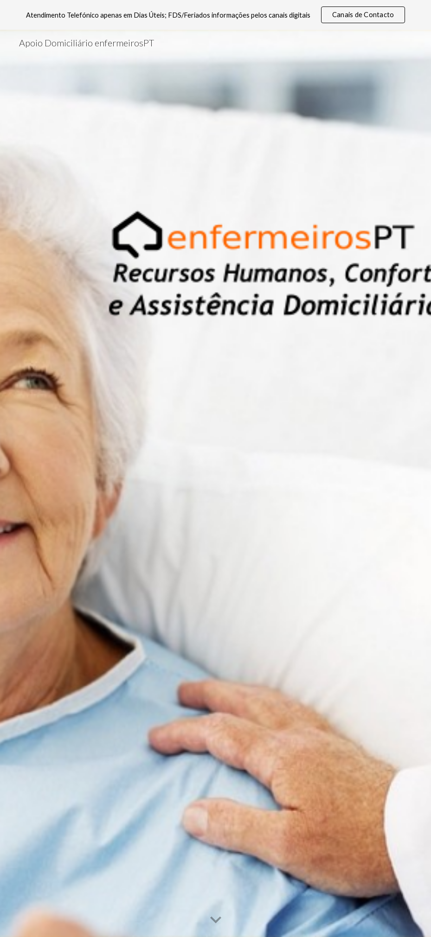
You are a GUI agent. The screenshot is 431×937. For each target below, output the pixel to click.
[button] (216, 920)
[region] (215, 15)
